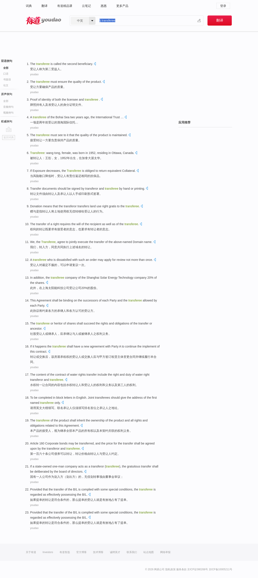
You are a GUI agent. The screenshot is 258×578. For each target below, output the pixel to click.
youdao (34, 74)
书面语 (7, 79)
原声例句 (6, 94)
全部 (5, 67)
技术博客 (98, 552)
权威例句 (6, 121)
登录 (223, 6)
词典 (29, 6)
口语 (5, 73)
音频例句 (8, 106)
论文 (5, 85)
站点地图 (148, 552)
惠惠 (104, 6)
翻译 (44, 6)
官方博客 (81, 552)
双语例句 (6, 61)
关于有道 (31, 552)
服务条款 (181, 569)
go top (8, 129)
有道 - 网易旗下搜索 (43, 21)
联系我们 (132, 552)
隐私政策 (170, 569)
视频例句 (8, 112)
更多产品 (122, 6)
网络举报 (165, 552)
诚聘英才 (115, 552)
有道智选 (65, 552)
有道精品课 (64, 6)
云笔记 (86, 6)
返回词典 (8, 137)
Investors (48, 552)
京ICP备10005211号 (220, 569)
